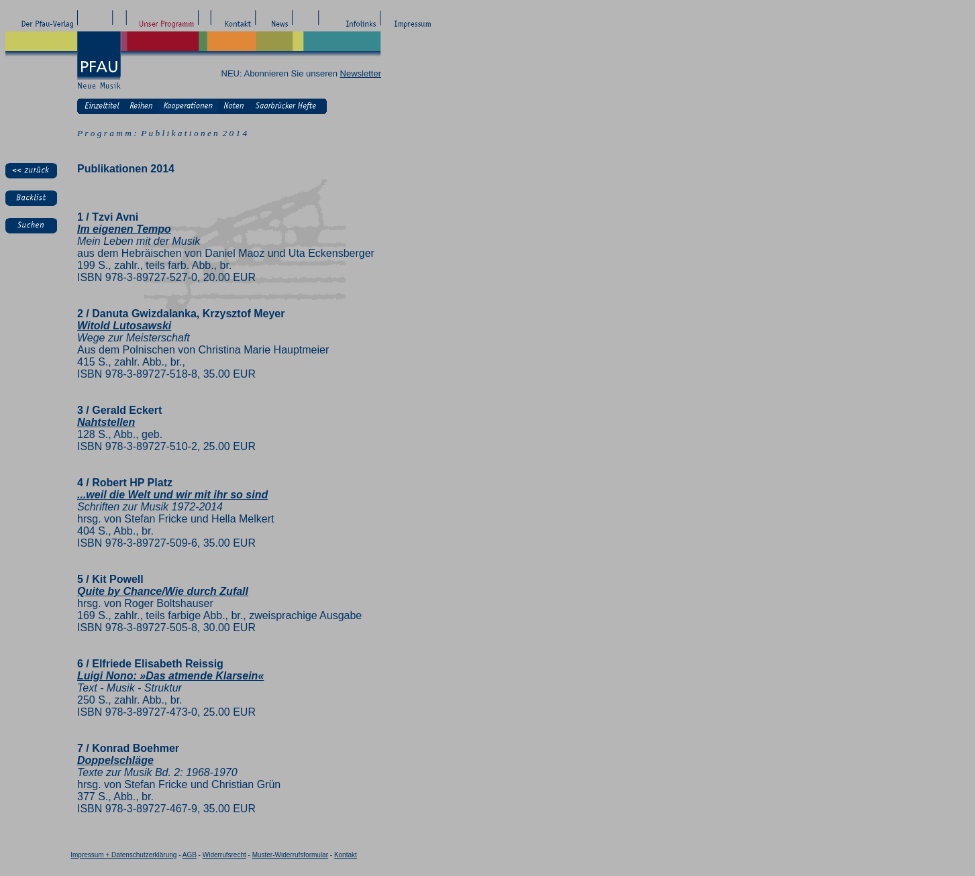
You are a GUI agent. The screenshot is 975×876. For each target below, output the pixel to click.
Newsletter (360, 73)
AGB (190, 855)
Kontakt (345, 855)
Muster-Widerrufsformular (290, 855)
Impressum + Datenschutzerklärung (123, 855)
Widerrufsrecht (224, 855)
